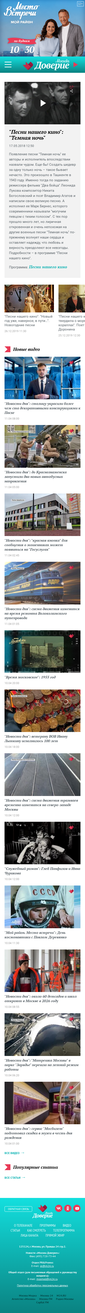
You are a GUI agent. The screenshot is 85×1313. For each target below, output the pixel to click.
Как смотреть (36, 1230)
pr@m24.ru (47, 1266)
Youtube (76, 1208)
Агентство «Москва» (24, 1299)
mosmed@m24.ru (47, 1279)
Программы (48, 1225)
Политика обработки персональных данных (42, 1285)
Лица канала (29, 1235)
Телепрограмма (64, 1230)
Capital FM (42, 1302)
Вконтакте (58, 1208)
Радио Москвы (64, 1299)
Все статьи (12, 1177)
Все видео (12, 1153)
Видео (67, 1225)
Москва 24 (46, 1295)
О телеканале (23, 1225)
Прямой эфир (76, 64)
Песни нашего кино (48, 266)
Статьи (15, 1230)
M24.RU (61, 1295)
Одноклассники (67, 1208)
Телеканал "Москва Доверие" (46, 64)
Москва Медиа (28, 1295)
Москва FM (45, 1299)
